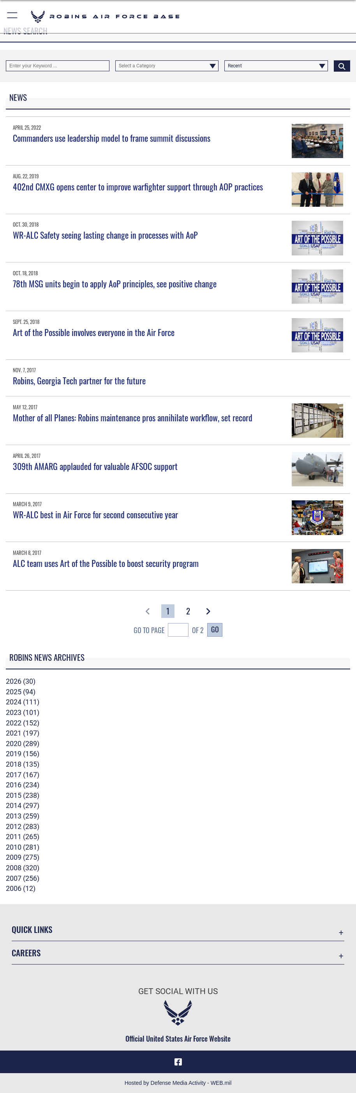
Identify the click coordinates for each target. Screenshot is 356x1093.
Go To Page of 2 (169, 631)
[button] (12, 16)
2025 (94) (20, 692)
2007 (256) (22, 878)
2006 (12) (20, 888)
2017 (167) (22, 775)
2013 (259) (22, 816)
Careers (26, 953)
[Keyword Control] (57, 65)
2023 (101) (22, 712)
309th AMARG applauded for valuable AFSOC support (95, 466)
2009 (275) (22, 857)
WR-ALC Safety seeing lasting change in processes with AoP (105, 235)
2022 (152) (22, 723)
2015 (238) (22, 795)
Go (215, 629)
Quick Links (32, 929)
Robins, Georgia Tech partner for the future (79, 380)
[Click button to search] (342, 65)
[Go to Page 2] (188, 611)
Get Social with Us (178, 991)
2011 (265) (22, 837)
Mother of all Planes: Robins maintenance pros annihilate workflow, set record (132, 417)
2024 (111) (22, 702)
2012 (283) (22, 827)
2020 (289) (22, 744)
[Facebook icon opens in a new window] (178, 1062)
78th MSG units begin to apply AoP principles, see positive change (115, 283)
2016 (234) (22, 785)
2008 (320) (22, 868)
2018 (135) (22, 764)
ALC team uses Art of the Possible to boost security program (106, 563)
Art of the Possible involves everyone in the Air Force (93, 332)
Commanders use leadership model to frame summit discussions (111, 138)
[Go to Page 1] (167, 611)
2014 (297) (22, 806)
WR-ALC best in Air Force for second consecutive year (95, 514)
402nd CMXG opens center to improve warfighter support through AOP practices (138, 186)
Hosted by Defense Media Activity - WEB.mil (178, 1083)
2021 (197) (22, 733)
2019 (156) (22, 754)
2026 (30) (20, 681)
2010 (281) (22, 847)
